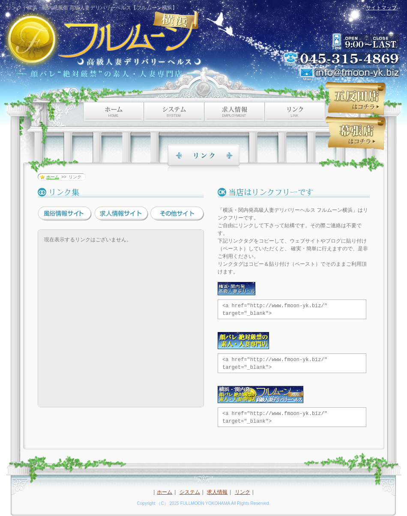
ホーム (52, 177)
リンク (242, 492)
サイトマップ (381, 8)
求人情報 (217, 492)
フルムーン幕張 (355, 133)
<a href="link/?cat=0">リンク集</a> (121, 318)
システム (190, 492)
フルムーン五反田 (355, 98)
